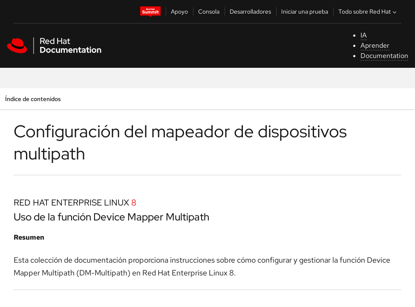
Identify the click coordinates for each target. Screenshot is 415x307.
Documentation (384, 55)
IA (363, 35)
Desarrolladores (250, 11)
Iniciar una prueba (304, 11)
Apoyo (179, 11)
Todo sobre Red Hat (368, 11)
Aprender (374, 45)
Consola (208, 11)
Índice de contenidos (33, 99)
